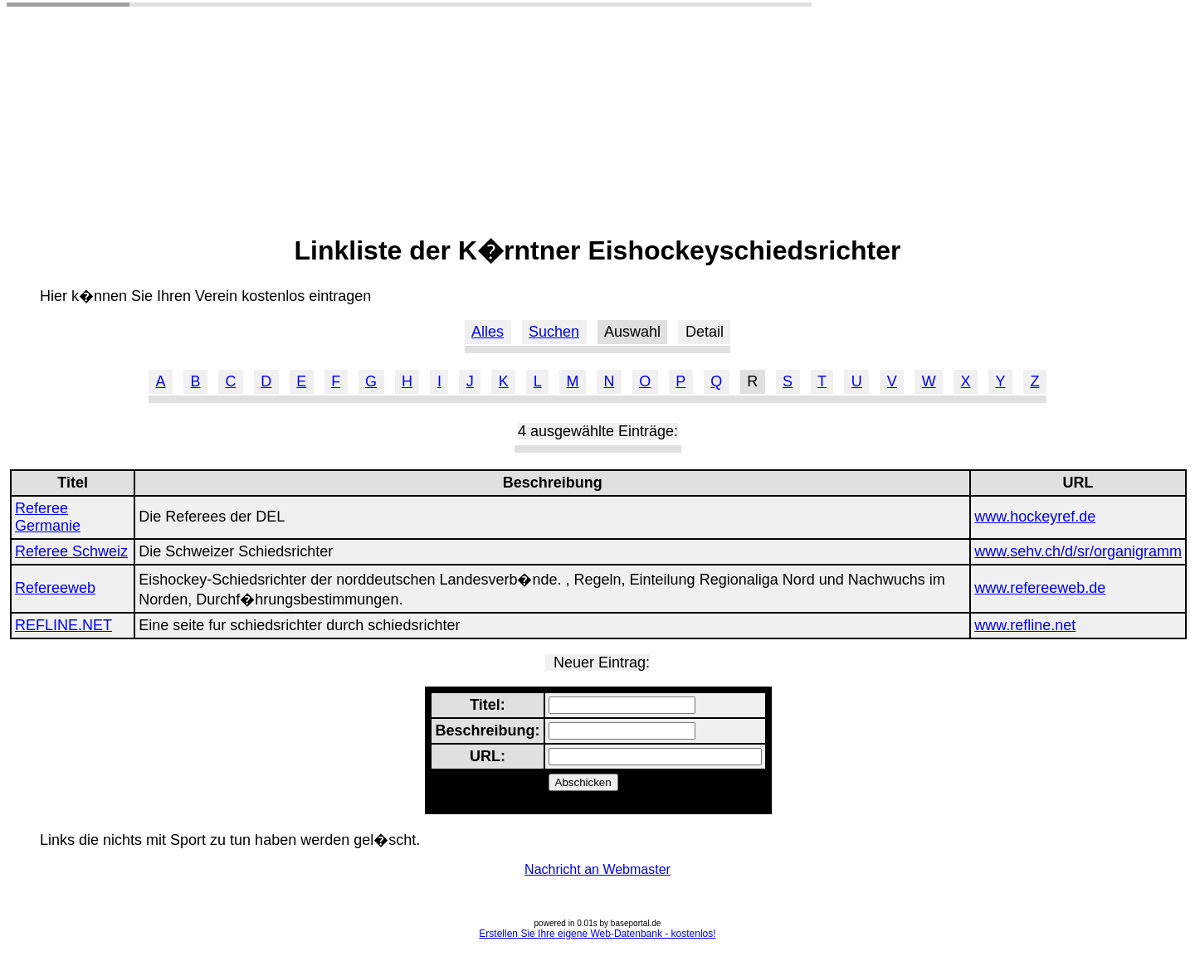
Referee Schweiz (71, 551)
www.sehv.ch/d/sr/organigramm (1078, 551)
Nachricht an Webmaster (597, 869)
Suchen (554, 331)
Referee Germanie (47, 517)
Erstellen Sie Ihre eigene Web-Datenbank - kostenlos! (597, 933)
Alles (487, 331)
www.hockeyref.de (1034, 516)
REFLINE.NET (63, 625)
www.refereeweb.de (1039, 588)
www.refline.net (1025, 625)
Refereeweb (55, 588)
